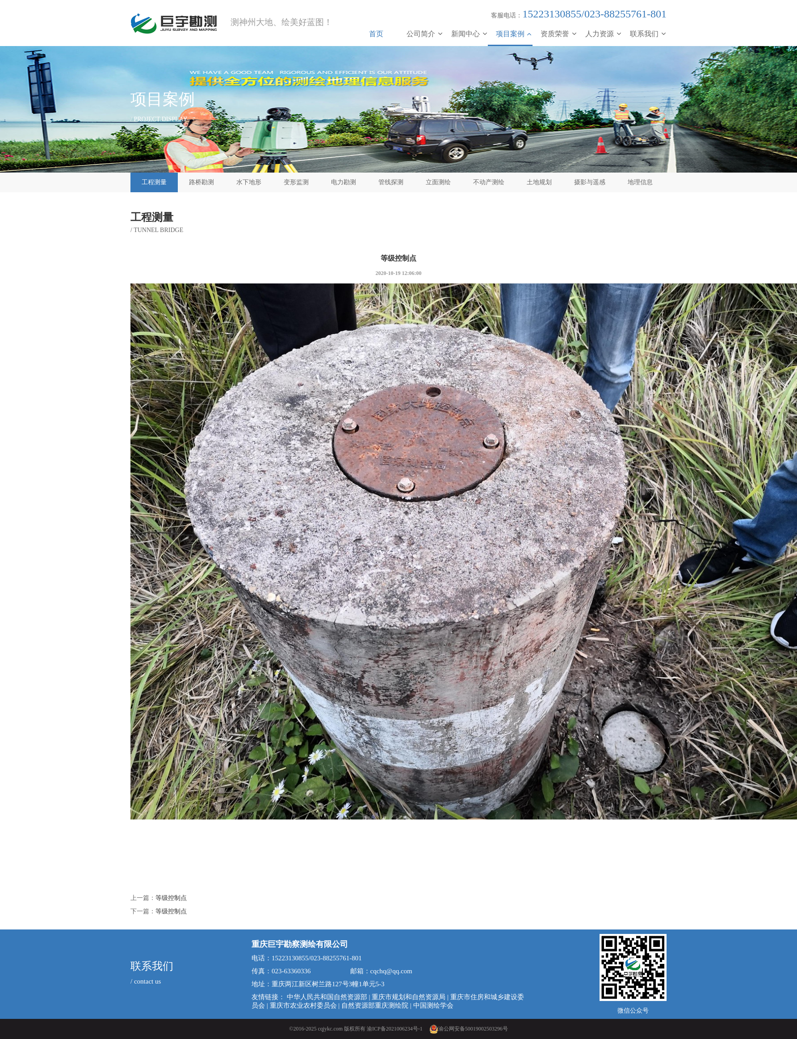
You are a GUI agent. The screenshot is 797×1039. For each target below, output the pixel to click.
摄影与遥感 (589, 182)
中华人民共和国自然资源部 (327, 997)
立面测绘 (438, 182)
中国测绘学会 (433, 1005)
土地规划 (539, 182)
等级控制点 (171, 898)
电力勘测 (343, 182)
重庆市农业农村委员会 (303, 1005)
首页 (376, 34)
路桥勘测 (201, 182)
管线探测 (390, 182)
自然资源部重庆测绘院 (374, 1005)
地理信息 (640, 182)
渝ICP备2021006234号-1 (395, 1029)
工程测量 (154, 182)
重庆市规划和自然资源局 (408, 997)
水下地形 (248, 182)
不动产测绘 (488, 182)
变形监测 (296, 182)
